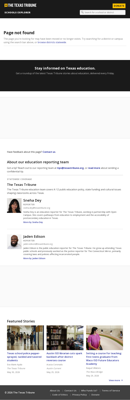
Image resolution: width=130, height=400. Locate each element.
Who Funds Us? (89, 390)
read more (94, 168)
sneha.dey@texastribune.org (36, 208)
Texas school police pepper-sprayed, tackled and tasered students (24, 357)
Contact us (49, 152)
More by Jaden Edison (34, 258)
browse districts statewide (52, 42)
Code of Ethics (60, 394)
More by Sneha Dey (33, 222)
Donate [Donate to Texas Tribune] (119, 5)
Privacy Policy (79, 394)
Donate (95, 394)
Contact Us (70, 390)
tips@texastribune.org (70, 168)
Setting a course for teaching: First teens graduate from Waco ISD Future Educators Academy (104, 359)
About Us (55, 390)
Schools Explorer (17, 12)
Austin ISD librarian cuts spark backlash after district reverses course (64, 357)
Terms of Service (111, 390)
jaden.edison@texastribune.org (38, 244)
